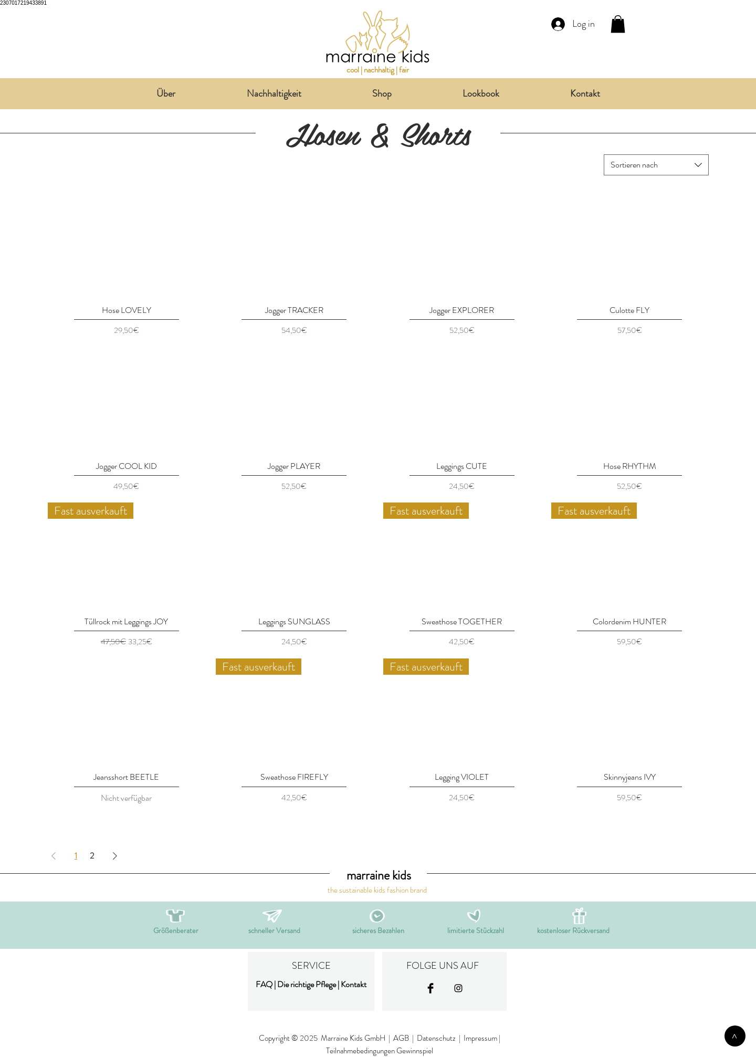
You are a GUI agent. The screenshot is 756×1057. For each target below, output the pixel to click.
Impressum (480, 1038)
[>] (735, 1035)
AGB (401, 1038)
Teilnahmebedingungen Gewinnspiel (379, 1050)
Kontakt (353, 984)
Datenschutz (437, 1038)
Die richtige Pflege (306, 984)
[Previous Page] (53, 855)
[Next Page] (115, 855)
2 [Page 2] (92, 856)
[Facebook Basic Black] (430, 988)
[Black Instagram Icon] (458, 988)
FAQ (264, 984)
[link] (618, 24)
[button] (272, 916)
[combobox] (656, 164)
